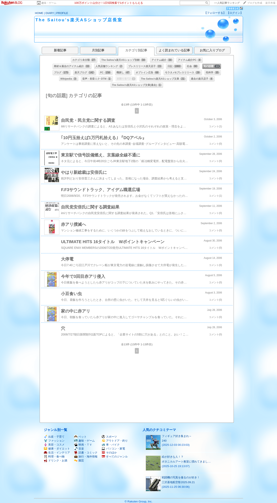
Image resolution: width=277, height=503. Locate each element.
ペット (80, 436)
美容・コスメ (54, 444)
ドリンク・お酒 (55, 460)
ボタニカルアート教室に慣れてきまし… (186, 461)
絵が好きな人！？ (172, 456)
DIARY (50, 13)
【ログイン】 (235, 12)
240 (164, 440)
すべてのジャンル (115, 456)
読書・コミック (85, 452)
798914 (232, 8)
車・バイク (111, 444)
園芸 (79, 460)
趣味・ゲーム (48, 2)
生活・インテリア (57, 452)
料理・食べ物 (54, 456)
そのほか (109, 452)
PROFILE (62, 13)
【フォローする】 (215, 12)
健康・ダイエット (57, 448)
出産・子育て (54, 436)
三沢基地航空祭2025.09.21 (178, 482)
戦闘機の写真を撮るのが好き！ (181, 477)
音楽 (79, 448)
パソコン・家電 (113, 448)
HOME (39, 13)
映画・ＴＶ (83, 444)
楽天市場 (270, 2)
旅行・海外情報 (85, 456)
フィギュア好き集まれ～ (177, 436)
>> (227, 2)
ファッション (54, 440)
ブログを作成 (254, 2)
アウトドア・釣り (115, 440)
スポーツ (109, 436)
